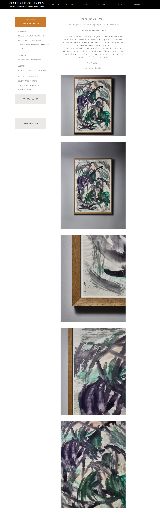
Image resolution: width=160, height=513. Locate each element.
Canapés (22, 55)
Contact (120, 5)
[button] (136, 4)
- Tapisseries (32, 77)
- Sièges (30, 59)
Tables (21, 36)
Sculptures (23, 81)
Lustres (21, 66)
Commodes (23, 44)
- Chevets (32, 44)
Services (87, 5)
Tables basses (24, 40)
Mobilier (22, 31)
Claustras (23, 85)
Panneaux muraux (26, 89)
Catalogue (71, 5)
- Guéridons (36, 40)
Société (55, 5)
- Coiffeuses (43, 44)
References (103, 5)
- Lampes (31, 70)
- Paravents (33, 85)
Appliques (22, 70)
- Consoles (39, 36)
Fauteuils (22, 59)
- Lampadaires (42, 70)
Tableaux (22, 77)
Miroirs (21, 49)
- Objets (33, 81)
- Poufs (37, 59)
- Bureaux (29, 36)
